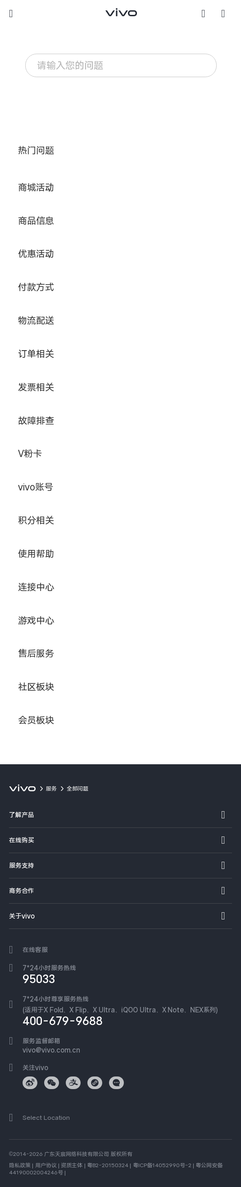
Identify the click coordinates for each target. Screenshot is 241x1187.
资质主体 (71, 1165)
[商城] (226, 13)
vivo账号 (51, 109)
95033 (39, 979)
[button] (14, 13)
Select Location (46, 1117)
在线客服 (35, 949)
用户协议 (46, 1165)
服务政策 (51, 92)
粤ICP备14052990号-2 (162, 1165)
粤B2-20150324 (107, 1165)
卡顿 (124, 92)
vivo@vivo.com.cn (51, 1049)
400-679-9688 (63, 1021)
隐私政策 (20, 1165)
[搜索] (206, 13)
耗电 (92, 92)
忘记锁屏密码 (106, 109)
